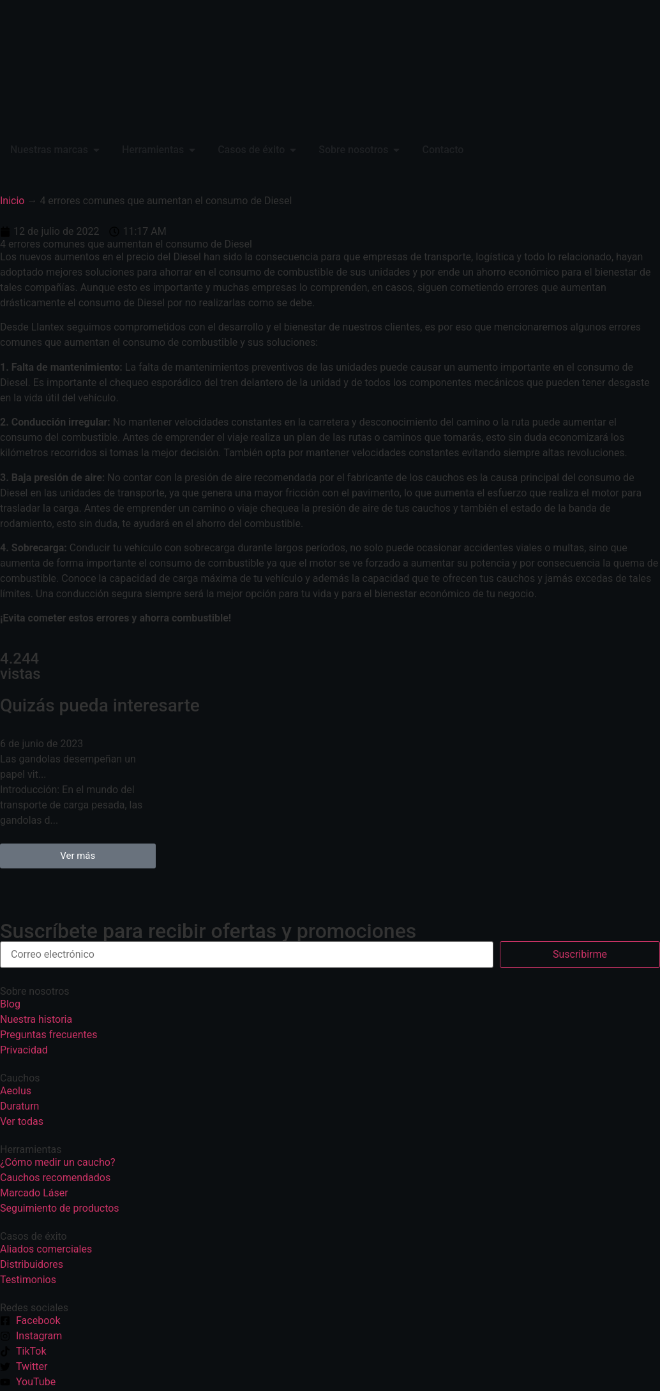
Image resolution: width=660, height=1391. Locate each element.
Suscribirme (580, 954)
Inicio (12, 201)
